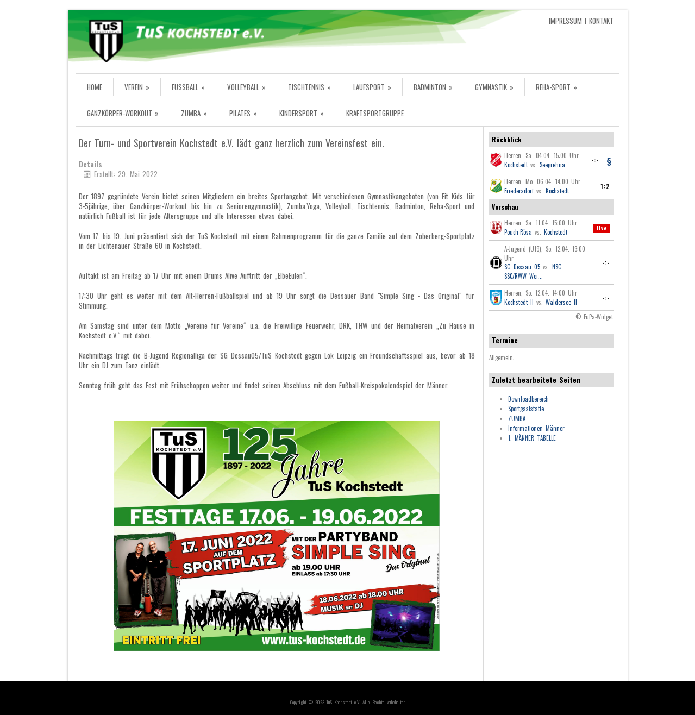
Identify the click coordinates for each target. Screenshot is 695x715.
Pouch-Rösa (518, 232)
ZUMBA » (194, 113)
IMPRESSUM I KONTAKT (581, 21)
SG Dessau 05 (522, 266)
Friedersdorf (519, 190)
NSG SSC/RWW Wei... (533, 271)
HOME (94, 86)
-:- (595, 159)
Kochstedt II (519, 302)
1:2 (605, 186)
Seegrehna (552, 164)
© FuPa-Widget (594, 316)
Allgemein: (502, 357)
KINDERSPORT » (301, 113)
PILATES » (243, 113)
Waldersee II (561, 302)
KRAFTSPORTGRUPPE (375, 113)
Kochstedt (516, 164)
